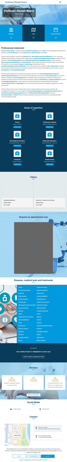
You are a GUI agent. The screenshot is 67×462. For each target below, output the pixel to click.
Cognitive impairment (42, 311)
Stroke (20, 314)
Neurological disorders (24, 290)
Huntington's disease (42, 331)
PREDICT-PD (17, 95)
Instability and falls (24, 337)
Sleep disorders (23, 296)
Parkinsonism (40, 293)
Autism (38, 314)
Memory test (22, 325)
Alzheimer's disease (42, 305)
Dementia (39, 328)
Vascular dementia (23, 308)
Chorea (20, 340)
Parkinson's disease (42, 287)
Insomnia (39, 322)
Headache (21, 293)
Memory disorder (41, 308)
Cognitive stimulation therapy (44, 325)
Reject (19, 456)
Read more (17, 127)
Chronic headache (23, 299)
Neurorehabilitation (24, 320)
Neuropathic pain (41, 299)
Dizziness (21, 334)
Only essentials (33, 456)
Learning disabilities (42, 296)
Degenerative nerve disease (26, 317)
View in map (17, 435)
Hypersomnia (40, 337)
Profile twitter (45, 409)
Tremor (20, 287)
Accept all (47, 456)
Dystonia (39, 320)
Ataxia (20, 322)
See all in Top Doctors (33, 395)
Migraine (39, 317)
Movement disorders (42, 290)
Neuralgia (21, 331)
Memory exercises (23, 328)
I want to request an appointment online (33, 356)
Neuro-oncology (41, 340)
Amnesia (21, 311)
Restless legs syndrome (43, 302)
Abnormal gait (22, 302)
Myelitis (39, 334)
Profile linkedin (17, 409)
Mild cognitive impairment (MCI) (27, 305)
